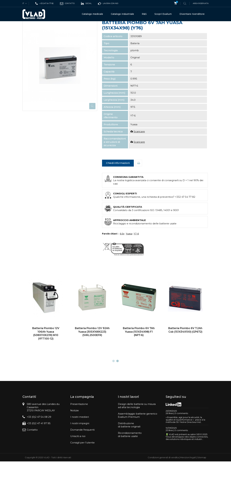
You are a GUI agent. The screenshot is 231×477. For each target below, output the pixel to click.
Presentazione (79, 419)
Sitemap (201, 473)
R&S (144, 14)
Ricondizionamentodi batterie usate (130, 450)
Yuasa (129, 249)
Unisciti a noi (77, 451)
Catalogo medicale (92, 14)
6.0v (122, 249)
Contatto (32, 445)
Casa (25, 26)
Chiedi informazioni (118, 178)
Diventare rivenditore (192, 14)
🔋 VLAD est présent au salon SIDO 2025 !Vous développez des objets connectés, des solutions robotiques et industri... (187, 452)
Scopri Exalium (163, 14)
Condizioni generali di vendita (163, 473)
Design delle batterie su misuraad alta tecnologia (137, 421)
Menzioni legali (188, 473)
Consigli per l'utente (82, 458)
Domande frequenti (82, 445)
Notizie (74, 426)
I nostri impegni (79, 438)
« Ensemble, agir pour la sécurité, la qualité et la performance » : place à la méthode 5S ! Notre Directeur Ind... (185, 435)
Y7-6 (136, 249)
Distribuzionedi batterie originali (129, 440)
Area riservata (201, 3)
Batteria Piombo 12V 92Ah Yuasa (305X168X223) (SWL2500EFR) (92, 347)
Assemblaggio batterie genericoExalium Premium (137, 431)
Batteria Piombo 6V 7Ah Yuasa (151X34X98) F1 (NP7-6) (139, 347)
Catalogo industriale (122, 14)
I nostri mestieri (79, 432)
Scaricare (139, 147)
